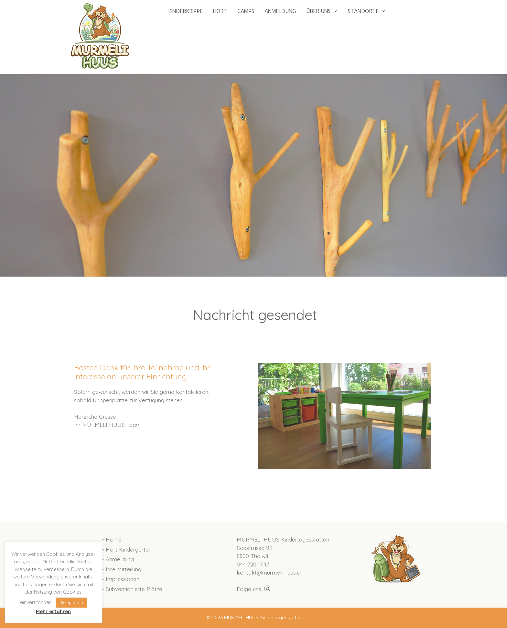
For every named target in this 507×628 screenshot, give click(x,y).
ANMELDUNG (280, 11)
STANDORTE (369, 11)
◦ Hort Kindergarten (127, 549)
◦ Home (112, 539)
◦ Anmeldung (118, 559)
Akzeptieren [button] (71, 602)
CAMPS (245, 11)
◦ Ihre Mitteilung (121, 569)
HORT (220, 11)
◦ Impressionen (120, 579)
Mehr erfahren (53, 611)
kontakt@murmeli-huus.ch (270, 572)
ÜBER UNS (324, 11)
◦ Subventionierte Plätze (132, 589)
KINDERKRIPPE (185, 11)
